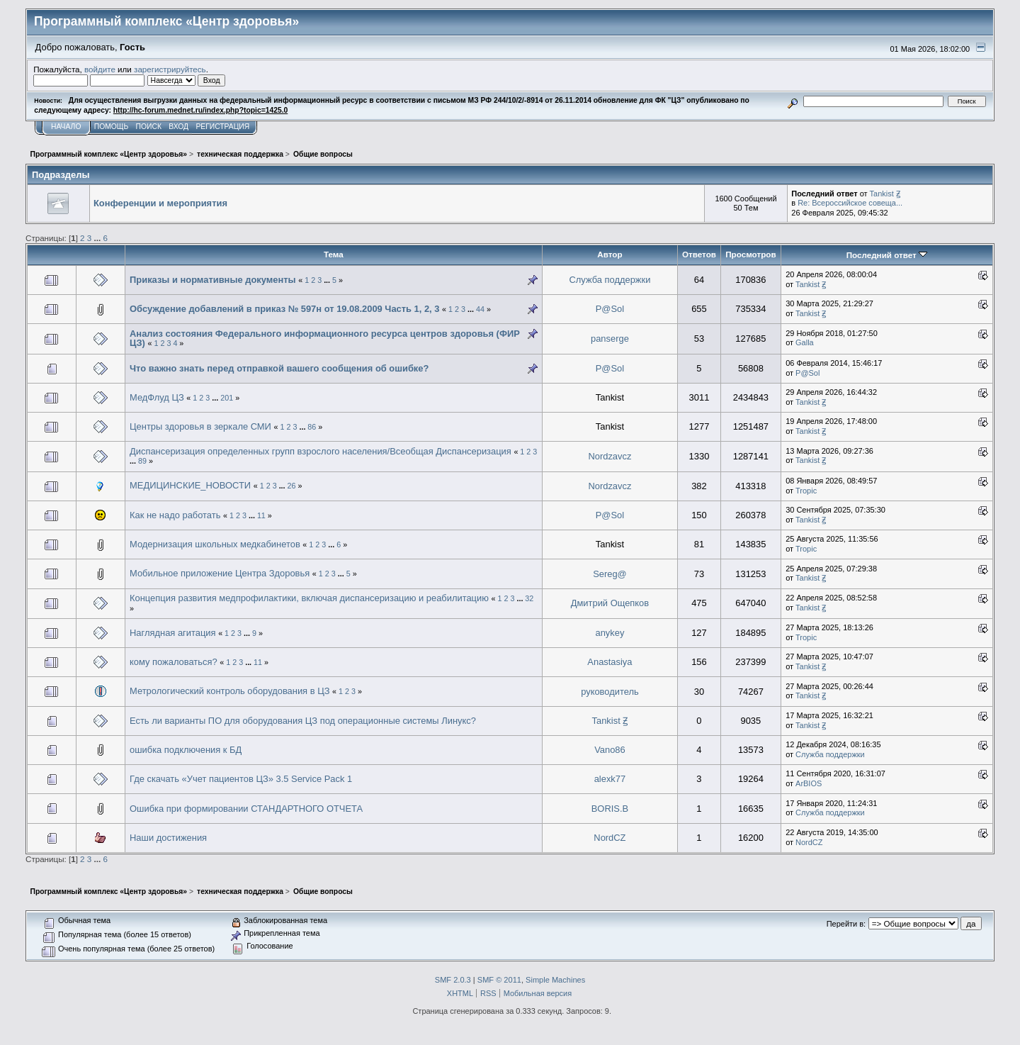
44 (480, 309)
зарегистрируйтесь (170, 69)
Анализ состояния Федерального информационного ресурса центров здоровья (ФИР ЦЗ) (325, 338)
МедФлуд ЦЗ (157, 397)
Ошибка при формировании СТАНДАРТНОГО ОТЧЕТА (246, 808)
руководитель (610, 691)
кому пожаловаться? (173, 661)
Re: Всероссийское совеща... (850, 203)
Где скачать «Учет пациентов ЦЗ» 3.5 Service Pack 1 (241, 778)
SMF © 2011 (499, 980)
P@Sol (610, 308)
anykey (609, 632)
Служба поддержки (609, 279)
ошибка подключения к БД (186, 749)
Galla (804, 342)
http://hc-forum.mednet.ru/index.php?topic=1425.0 (200, 110)
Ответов (699, 254)
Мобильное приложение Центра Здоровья (220, 573)
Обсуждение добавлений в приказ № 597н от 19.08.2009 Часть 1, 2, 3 (284, 308)
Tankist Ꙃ (885, 193)
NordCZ (609, 837)
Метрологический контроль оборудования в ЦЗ (229, 691)
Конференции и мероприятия (160, 203)
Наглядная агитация (172, 632)
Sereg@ (610, 574)
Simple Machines (555, 980)
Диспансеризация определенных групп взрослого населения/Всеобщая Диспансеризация (320, 451)
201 (226, 397)
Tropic (806, 490)
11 (261, 515)
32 (529, 598)
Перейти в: (846, 924)
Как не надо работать (175, 515)
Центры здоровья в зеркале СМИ (200, 426)
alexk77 (610, 778)
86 (311, 427)
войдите (99, 69)
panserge (610, 338)
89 (142, 461)
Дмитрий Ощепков (610, 603)
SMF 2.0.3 (453, 980)
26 (292, 485)
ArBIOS (808, 783)
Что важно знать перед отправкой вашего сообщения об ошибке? (279, 368)
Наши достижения (168, 837)
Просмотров (750, 254)
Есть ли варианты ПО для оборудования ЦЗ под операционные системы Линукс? (303, 720)
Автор (609, 254)
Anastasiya (609, 661)
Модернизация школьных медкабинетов (215, 544)
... (98, 237)
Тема (334, 254)
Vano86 (609, 749)
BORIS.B (609, 808)
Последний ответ (886, 254)
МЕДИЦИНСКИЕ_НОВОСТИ (190, 485)
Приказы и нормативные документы (213, 279)
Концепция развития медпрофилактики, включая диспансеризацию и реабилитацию (309, 598)
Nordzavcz (609, 456)
